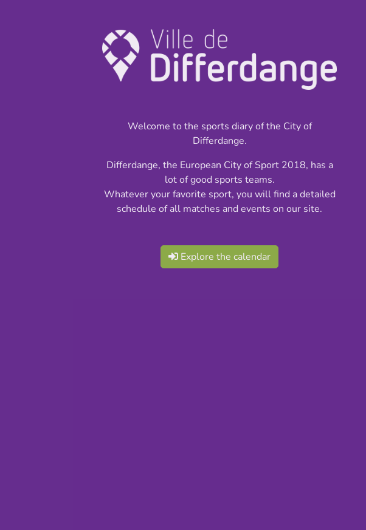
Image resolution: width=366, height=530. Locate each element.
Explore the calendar (219, 256)
